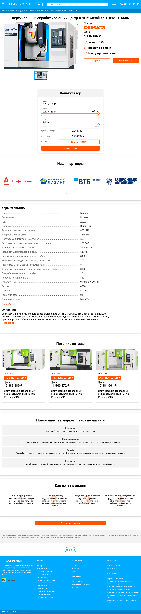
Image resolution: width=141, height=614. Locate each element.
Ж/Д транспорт (42, 577)
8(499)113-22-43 (129, 4)
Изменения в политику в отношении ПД (121, 587)
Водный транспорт (43, 568)
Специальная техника (45, 597)
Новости (75, 571)
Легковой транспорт (44, 583)
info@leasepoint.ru (113, 568)
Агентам (75, 587)
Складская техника (44, 594)
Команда (75, 568)
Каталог (39, 4)
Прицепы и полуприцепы (46, 591)
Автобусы (40, 566)
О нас (74, 566)
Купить (97, 61)
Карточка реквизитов (115, 579)
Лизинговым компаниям (81, 584)
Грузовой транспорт (44, 574)
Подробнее (8, 304)
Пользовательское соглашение (118, 589)
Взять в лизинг (125, 61)
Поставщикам (77, 581)
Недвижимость (42, 586)
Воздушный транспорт (45, 571)
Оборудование (42, 588)
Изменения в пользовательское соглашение (123, 592)
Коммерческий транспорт (46, 580)
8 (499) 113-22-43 (113, 566)
